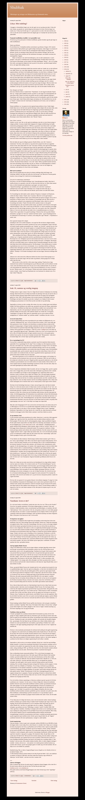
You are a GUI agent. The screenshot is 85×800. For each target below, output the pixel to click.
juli (66, 89)
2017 (65, 62)
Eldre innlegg (54, 780)
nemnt (27, 424)
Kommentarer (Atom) (21, 783)
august (67, 76)
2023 (65, 48)
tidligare (44, 329)
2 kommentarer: (27, 775)
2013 (65, 99)
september (68, 73)
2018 (65, 59)
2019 (65, 57)
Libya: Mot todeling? (18, 24)
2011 (65, 104)
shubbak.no (13, 768)
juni (67, 92)
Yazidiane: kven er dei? (19, 501)
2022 (65, 50)
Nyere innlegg (14, 780)
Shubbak (17, 7)
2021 (65, 52)
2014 (65, 69)
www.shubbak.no (23, 768)
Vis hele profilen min (67, 135)
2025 (65, 43)
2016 (65, 64)
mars (67, 94)
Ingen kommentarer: (28, 280)
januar (67, 96)
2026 (65, 41)
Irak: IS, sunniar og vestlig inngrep (24, 288)
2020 (65, 55)
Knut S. (66, 118)
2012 (65, 102)
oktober (67, 71)
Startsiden (34, 780)
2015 (65, 66)
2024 (65, 45)
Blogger (48, 792)
